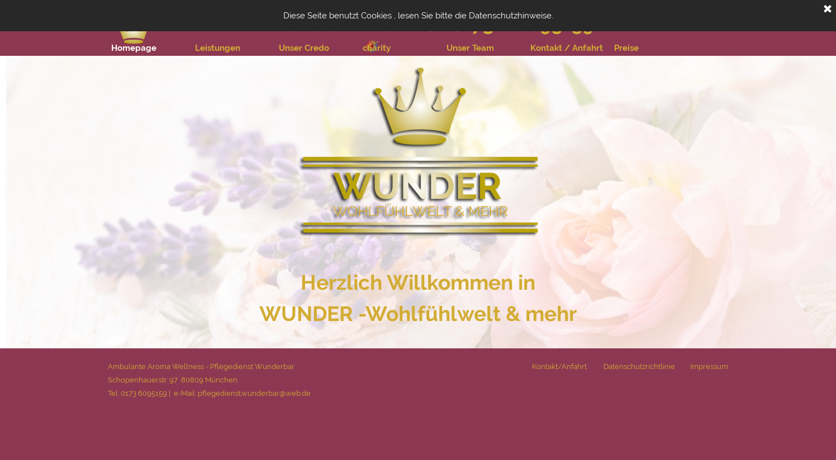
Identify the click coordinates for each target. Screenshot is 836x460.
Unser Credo (304, 47)
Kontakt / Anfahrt (566, 47)
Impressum (709, 366)
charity (377, 47)
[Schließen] (827, 9)
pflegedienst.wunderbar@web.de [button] (253, 393)
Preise (626, 47)
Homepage (133, 47)
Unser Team (470, 47)
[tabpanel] (418, 298)
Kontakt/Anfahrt (559, 366)
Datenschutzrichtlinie (639, 366)
